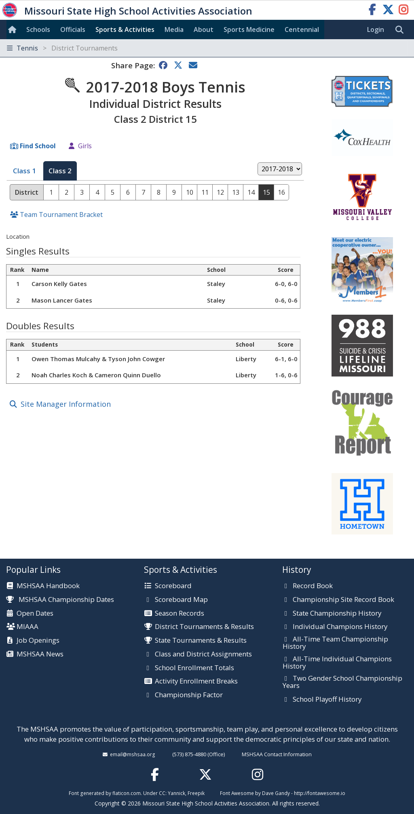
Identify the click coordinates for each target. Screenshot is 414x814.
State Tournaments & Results (201, 641)
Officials (72, 29)
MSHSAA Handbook (48, 586)
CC (162, 793)
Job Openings (38, 641)
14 (251, 192)
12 (220, 192)
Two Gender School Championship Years (342, 682)
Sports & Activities (124, 29)
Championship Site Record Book (343, 600)
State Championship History (337, 614)
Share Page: (133, 65)
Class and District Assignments (203, 654)
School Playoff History (327, 700)
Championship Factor (189, 695)
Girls (85, 145)
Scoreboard (173, 586)
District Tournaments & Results (204, 627)
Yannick (176, 793)
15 (266, 192)
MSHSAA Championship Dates (60, 599)
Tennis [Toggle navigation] (62, 48)
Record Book (313, 586)
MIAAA (27, 627)
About (203, 29)
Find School (38, 145)
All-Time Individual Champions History (337, 662)
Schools (38, 29)
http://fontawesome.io (319, 793)
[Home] (13, 29)
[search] (401, 30)
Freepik (196, 793)
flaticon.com (126, 793)
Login (375, 29)
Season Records (179, 614)
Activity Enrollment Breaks (196, 681)
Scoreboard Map (181, 600)
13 (235, 192)
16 (281, 192)
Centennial (302, 29)
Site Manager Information (66, 404)
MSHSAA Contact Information (277, 754)
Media (174, 29)
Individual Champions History (340, 627)
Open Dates (35, 614)
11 (205, 192)
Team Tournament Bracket (61, 214)
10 (189, 192)
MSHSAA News (40, 654)
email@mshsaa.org (132, 754)
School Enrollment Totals (194, 668)
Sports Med (249, 29)
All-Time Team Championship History (335, 642)
